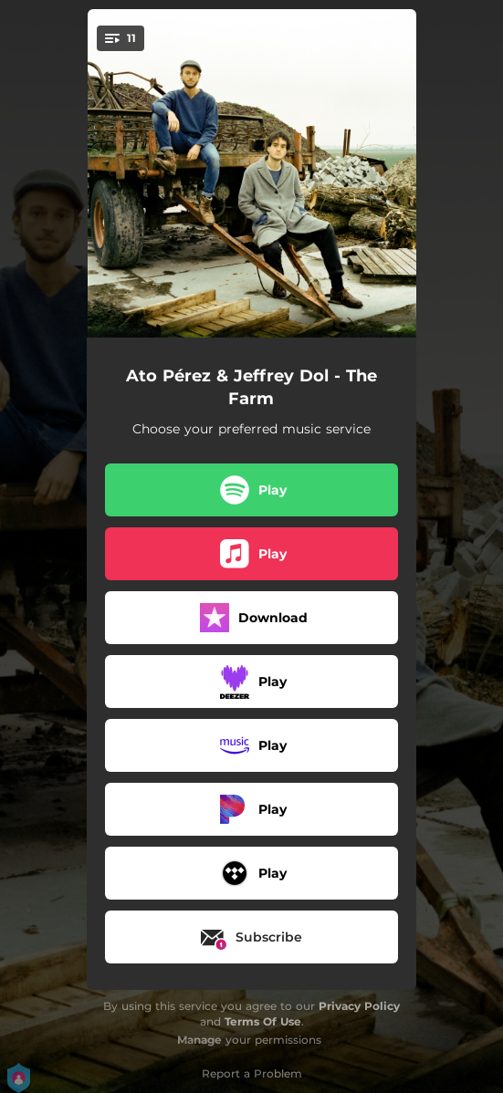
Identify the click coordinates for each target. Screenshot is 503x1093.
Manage (199, 1039)
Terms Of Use (263, 1021)
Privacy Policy (359, 1006)
